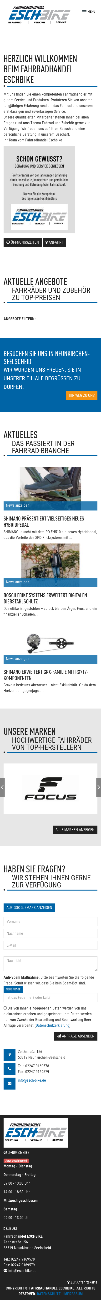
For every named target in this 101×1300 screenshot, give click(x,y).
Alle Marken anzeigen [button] (75, 829)
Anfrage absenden (76, 1036)
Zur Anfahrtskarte (82, 1282)
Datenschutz (49, 1294)
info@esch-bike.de (32, 1080)
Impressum (73, 1294)
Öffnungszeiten (22, 242)
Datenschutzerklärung (52, 1025)
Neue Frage (13, 989)
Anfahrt (54, 242)
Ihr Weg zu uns (82, 395)
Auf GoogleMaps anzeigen (29, 907)
